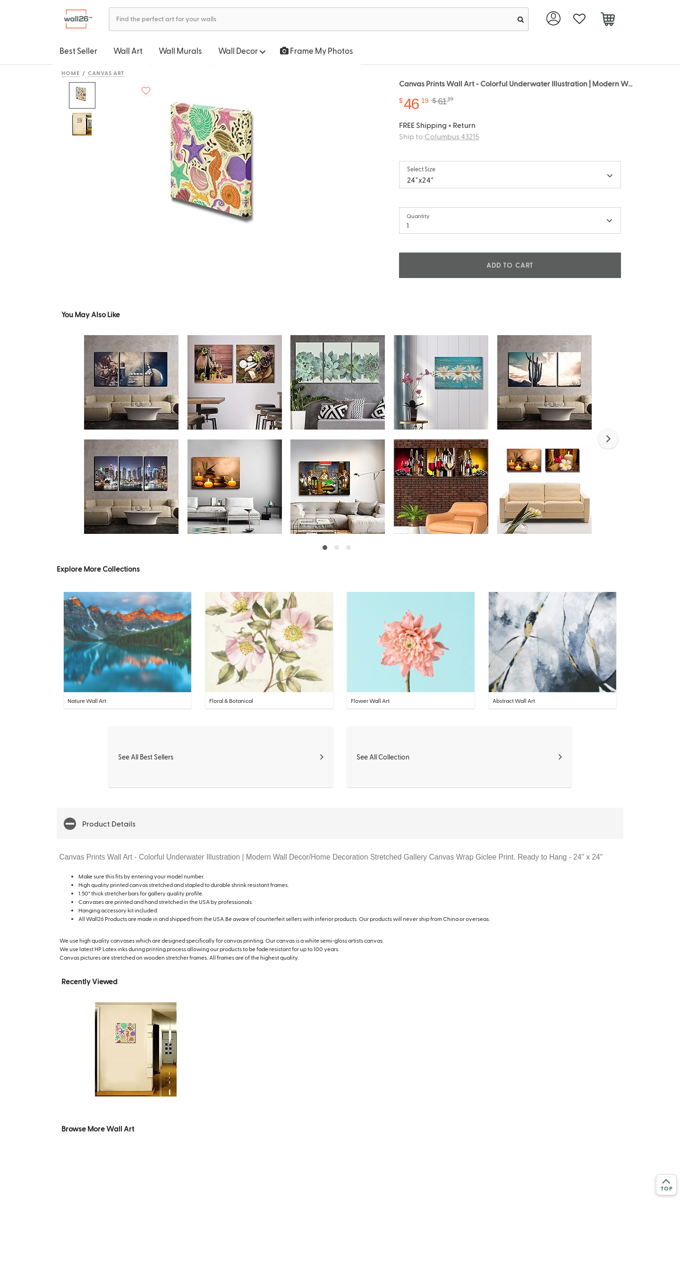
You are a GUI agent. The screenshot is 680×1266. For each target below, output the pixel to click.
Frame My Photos (316, 50)
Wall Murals (180, 50)
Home (70, 72)
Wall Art (128, 50)
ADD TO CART (510, 265)
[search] (521, 19)
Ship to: (439, 136)
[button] (608, 438)
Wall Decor (242, 50)
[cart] (607, 20)
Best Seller (78, 50)
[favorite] (579, 19)
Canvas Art (106, 72)
